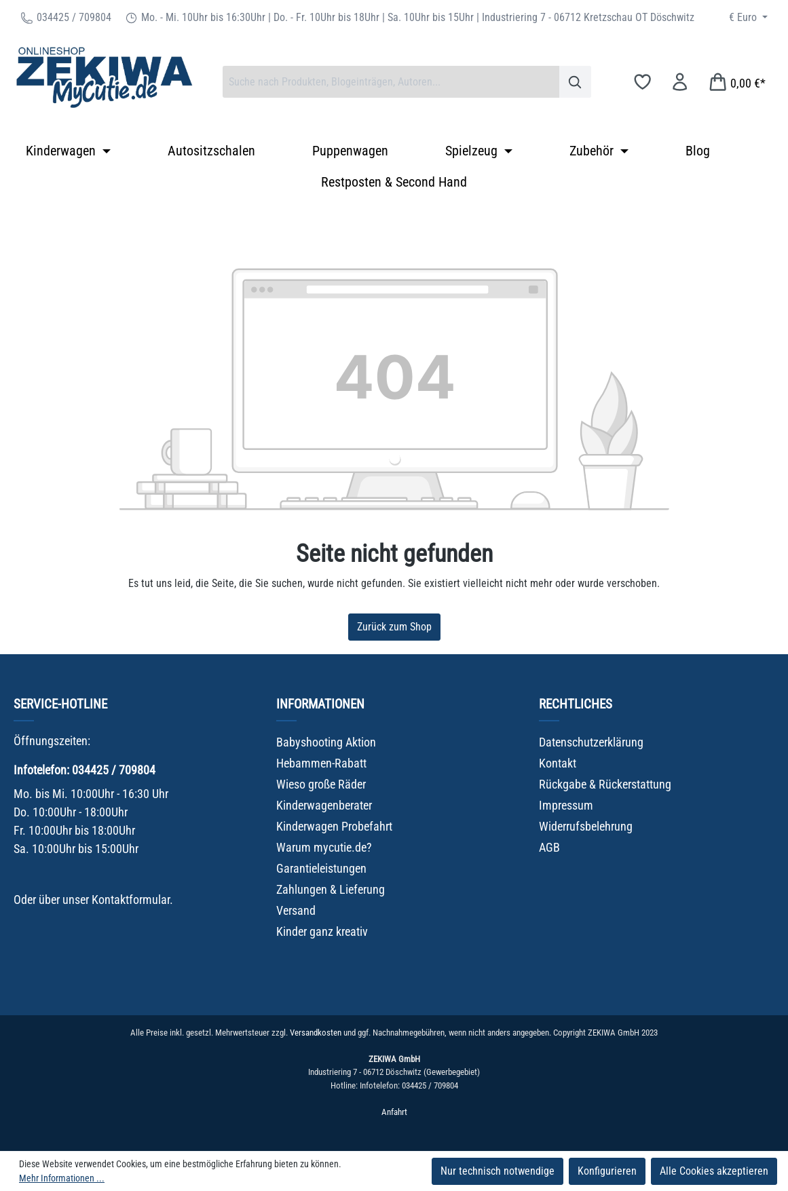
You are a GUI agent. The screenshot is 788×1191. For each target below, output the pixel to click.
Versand (296, 910)
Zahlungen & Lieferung (330, 889)
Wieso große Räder (321, 784)
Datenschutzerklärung (591, 742)
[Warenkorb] (736, 82)
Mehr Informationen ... (62, 1178)
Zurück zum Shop (394, 626)
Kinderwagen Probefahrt (334, 826)
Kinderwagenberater (324, 805)
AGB (549, 847)
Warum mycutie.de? (324, 847)
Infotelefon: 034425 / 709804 (84, 770)
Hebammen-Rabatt (321, 763)
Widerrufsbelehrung (586, 826)
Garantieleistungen (321, 868)
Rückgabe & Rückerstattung (605, 784)
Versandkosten (315, 1032)
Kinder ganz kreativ (322, 931)
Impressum (566, 805)
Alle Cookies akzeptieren (714, 1171)
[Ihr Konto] (679, 82)
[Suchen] (575, 82)
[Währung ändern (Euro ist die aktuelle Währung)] (748, 17)
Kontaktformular (131, 899)
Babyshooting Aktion (326, 742)
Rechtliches (575, 704)
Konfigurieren (607, 1171)
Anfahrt (394, 1112)
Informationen (320, 704)
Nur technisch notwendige (497, 1171)
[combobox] (391, 82)
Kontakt (557, 763)
